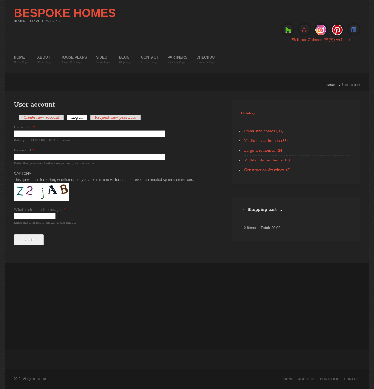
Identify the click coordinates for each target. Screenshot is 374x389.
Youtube (304, 30)
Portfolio (329, 379)
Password (24, 150)
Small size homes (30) (264, 131)
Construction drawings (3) (267, 170)
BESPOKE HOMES (65, 13)
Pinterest (337, 30)
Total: (265, 228)
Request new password (115, 117)
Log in (79, 117)
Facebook (353, 30)
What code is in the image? (40, 210)
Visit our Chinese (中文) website (321, 40)
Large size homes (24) (264, 150)
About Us (306, 379)
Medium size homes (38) (266, 141)
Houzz (288, 30)
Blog (125, 60)
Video (103, 60)
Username (24, 127)
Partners (177, 60)
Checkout (207, 60)
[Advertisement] (187, 305)
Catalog (248, 113)
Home (21, 60)
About (44, 60)
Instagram (321, 30)
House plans (73, 60)
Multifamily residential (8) (267, 160)
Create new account (41, 117)
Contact (150, 60)
